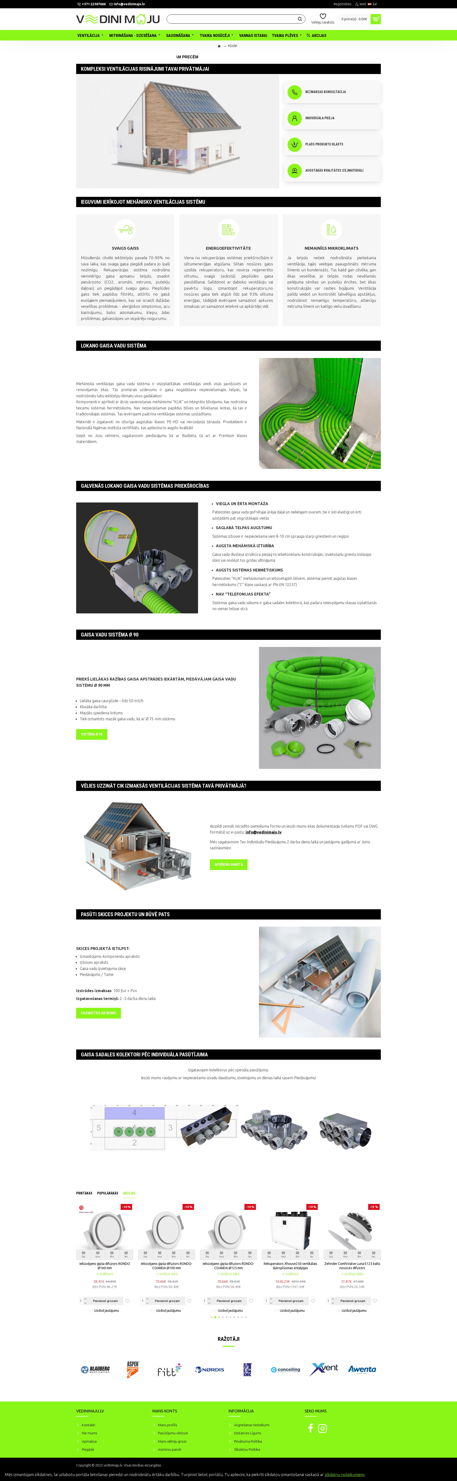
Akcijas (129, 1193)
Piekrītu (445, 1474)
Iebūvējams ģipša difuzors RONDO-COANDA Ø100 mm (167, 1266)
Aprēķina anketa (229, 864)
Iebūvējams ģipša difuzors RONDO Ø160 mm (104, 1266)
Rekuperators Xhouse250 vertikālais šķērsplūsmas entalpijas (290, 1266)
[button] (211, 1317)
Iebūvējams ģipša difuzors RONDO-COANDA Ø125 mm (228, 1266)
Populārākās (107, 1193)
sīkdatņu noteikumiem (344, 1474)
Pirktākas (84, 1193)
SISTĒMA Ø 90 (92, 734)
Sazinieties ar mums (98, 1013)
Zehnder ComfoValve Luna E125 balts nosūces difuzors (352, 1266)
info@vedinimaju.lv (264, 832)
